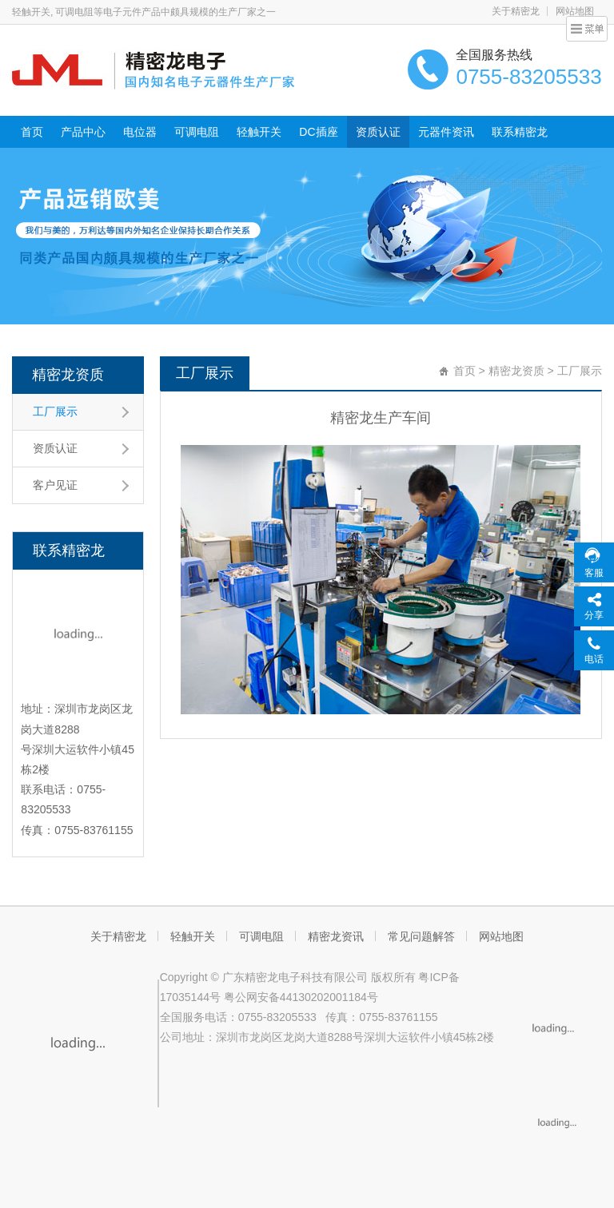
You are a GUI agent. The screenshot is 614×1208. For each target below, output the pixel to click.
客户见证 (55, 485)
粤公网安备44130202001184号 (301, 997)
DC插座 (318, 131)
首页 (32, 131)
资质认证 (378, 131)
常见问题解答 (421, 936)
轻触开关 (259, 131)
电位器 (140, 131)
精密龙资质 (68, 375)
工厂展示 (55, 411)
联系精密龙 (520, 131)
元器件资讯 (446, 131)
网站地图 (501, 936)
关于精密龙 (516, 11)
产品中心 (83, 131)
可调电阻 (196, 131)
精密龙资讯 (336, 936)
